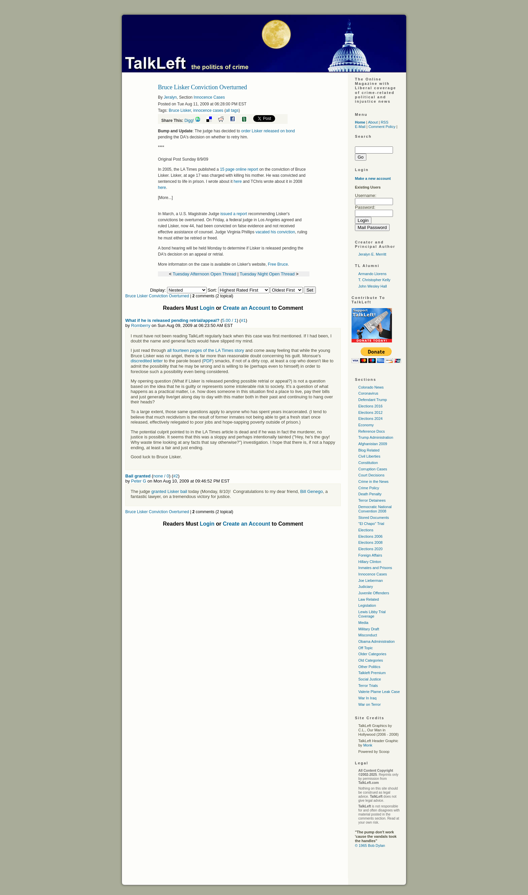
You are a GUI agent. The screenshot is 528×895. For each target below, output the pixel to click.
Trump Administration (375, 437)
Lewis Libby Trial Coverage (372, 614)
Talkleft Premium (372, 673)
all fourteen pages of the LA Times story (205, 350)
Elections (365, 530)
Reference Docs (371, 431)
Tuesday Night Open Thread (267, 273)
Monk (367, 745)
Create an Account (246, 308)
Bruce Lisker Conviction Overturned (157, 296)
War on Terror (369, 704)
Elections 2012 (370, 412)
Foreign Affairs (370, 555)
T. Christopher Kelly (374, 280)
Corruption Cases (372, 469)
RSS (385, 122)
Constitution (368, 463)
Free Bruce (278, 264)
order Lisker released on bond (268, 131)
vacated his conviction (275, 232)
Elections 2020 (370, 549)
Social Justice (369, 679)
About (373, 122)
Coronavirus (368, 393)
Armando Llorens (372, 274)
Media (363, 623)
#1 (243, 320)
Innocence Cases (209, 97)
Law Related (368, 599)
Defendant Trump (372, 400)
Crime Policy (368, 488)
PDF (207, 360)
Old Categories (370, 660)
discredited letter (147, 360)
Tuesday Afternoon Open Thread (204, 273)
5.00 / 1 (229, 320)
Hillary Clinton (369, 562)
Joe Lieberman (370, 580)
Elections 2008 (370, 542)
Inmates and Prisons (375, 568)
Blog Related (369, 450)
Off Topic (365, 648)
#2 (175, 475)
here (238, 181)
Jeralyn (170, 97)
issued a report (233, 213)
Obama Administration (376, 641)
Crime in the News (373, 481)
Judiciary (365, 587)
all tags (232, 110)
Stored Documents (373, 518)
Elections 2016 (370, 406)
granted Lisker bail (169, 491)
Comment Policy (381, 127)
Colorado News (371, 387)
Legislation (367, 605)
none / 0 (161, 475)
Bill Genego (311, 491)
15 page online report (239, 169)
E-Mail (360, 127)
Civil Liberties (369, 456)
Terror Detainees (372, 500)
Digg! (189, 120)
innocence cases (208, 110)
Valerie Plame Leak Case (379, 692)
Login (207, 308)
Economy (366, 425)
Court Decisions (371, 475)
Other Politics (369, 667)
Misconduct (367, 635)
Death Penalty (370, 494)
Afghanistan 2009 (372, 444)
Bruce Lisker (180, 110)
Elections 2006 (370, 536)
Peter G (138, 481)
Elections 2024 (370, 419)
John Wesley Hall (372, 286)
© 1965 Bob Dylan (370, 845)
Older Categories (372, 654)
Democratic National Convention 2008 (375, 509)
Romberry (140, 325)
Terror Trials (368, 686)
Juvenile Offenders (373, 593)
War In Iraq (367, 698)
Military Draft (368, 629)
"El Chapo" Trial (371, 524)
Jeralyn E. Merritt (372, 254)
